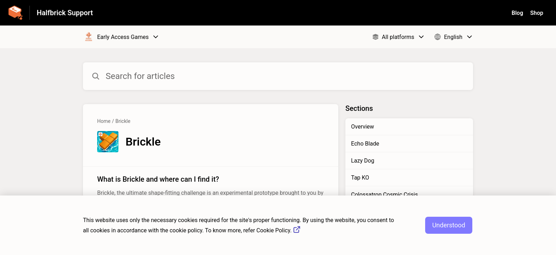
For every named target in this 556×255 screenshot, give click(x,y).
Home (104, 121)
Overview (362, 126)
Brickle (122, 121)
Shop (536, 13)
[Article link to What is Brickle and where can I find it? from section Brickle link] (210, 190)
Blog (517, 13)
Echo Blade (365, 143)
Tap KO (360, 177)
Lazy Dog (362, 160)
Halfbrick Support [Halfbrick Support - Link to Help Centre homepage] (65, 12)
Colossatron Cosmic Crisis (384, 194)
